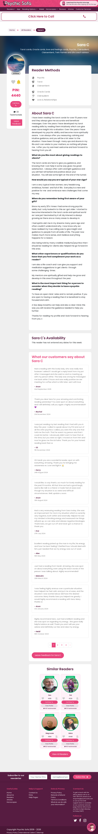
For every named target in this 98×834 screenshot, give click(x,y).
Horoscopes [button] (51, 9)
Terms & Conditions (58, 800)
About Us (10, 795)
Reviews (62, 9)
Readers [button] (10, 9)
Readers (10, 797)
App (18, 9)
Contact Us (33, 793)
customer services (84, 805)
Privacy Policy (56, 793)
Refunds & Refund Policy (58, 796)
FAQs (31, 795)
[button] (49, 16)
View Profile (49, 706)
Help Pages (33, 797)
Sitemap (40, 833)
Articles (71, 9)
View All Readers (60, 754)
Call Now (15, 104)
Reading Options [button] (29, 9)
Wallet (41, 9)
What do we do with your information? (58, 803)
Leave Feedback (16, 122)
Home (12, 30)
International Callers (27, 833)
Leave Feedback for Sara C (48, 655)
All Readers (26, 30)
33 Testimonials (16, 113)
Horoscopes (12, 802)
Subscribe (82, 776)
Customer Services (83, 9)
